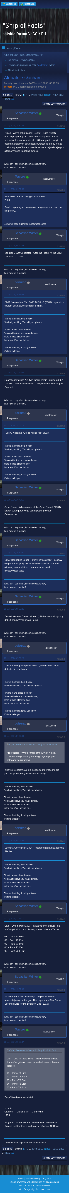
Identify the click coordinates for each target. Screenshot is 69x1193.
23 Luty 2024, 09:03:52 (14, 840)
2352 (55, 95)
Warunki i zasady (33, 1178)
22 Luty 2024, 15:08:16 (14, 425)
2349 (34, 95)
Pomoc (21, 1178)
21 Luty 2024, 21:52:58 (14, 189)
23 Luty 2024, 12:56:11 (14, 918)
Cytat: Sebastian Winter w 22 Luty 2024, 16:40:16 (33, 744)
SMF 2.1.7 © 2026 (26, 1186)
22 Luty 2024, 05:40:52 (14, 245)
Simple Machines (43, 1186)
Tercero (8, 86)
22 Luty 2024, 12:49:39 (14, 373)
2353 (61, 95)
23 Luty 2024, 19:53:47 (14, 1042)
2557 (7, 99)
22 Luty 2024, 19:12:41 (14, 553)
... (30, 95)
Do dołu (7, 95)
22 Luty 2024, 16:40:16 (14, 500)
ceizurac (20, 282)
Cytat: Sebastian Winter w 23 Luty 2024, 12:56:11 (33, 1050)
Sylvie (51, 65)
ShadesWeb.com (43, 1189)
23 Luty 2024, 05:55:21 (14, 609)
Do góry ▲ (46, 1178)
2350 (40, 95)
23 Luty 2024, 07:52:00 (14, 736)
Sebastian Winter (26, 113)
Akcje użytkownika (54, 104)
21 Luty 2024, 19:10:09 (14, 125)
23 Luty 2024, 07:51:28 (14, 658)
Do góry (7, 1149)
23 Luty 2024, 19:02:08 (14, 989)
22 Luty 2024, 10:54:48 (14, 295)
